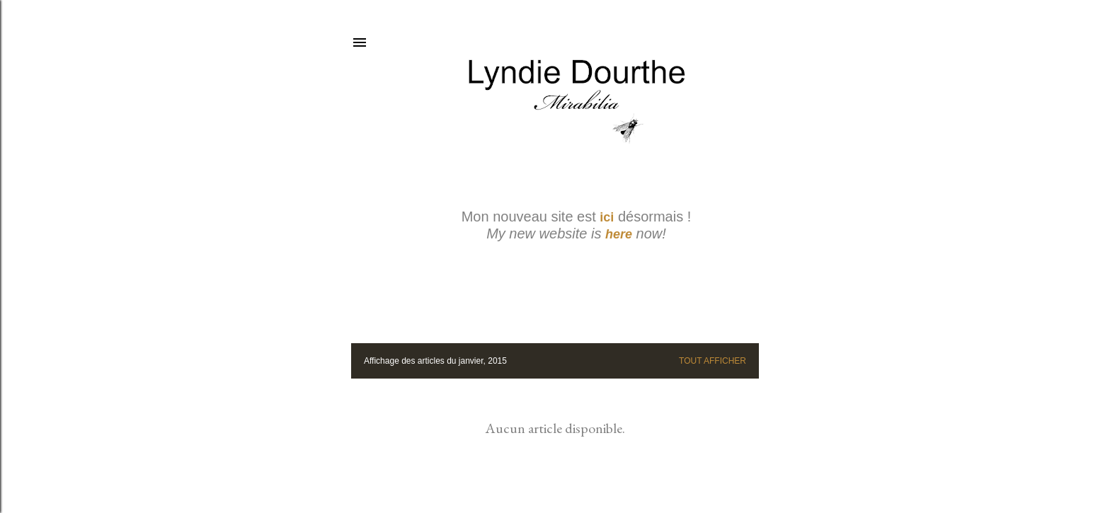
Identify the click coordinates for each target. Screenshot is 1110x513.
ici (607, 217)
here (618, 234)
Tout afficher (712, 361)
